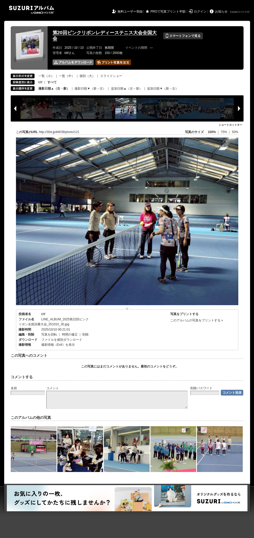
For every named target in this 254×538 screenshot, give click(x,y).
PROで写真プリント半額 (167, 11)
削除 (85, 334)
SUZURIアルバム (31, 9)
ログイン (200, 11)
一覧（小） (46, 76)
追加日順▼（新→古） (162, 88)
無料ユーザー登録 (130, 11)
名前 (14, 388)
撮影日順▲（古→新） (54, 88)
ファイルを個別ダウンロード (61, 340)
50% (235, 132)
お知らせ (221, 11)
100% (212, 132)
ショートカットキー (230, 124)
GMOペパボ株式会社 (240, 12)
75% (224, 132)
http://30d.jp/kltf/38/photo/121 (59, 132)
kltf (40, 82)
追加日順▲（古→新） (126, 88)
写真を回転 (49, 334)
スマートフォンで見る (183, 35)
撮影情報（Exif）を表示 (58, 345)
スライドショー (111, 76)
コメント (52, 388)
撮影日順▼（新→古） (90, 88)
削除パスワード (201, 388)
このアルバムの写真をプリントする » (196, 320)
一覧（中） (67, 76)
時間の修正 (70, 334)
